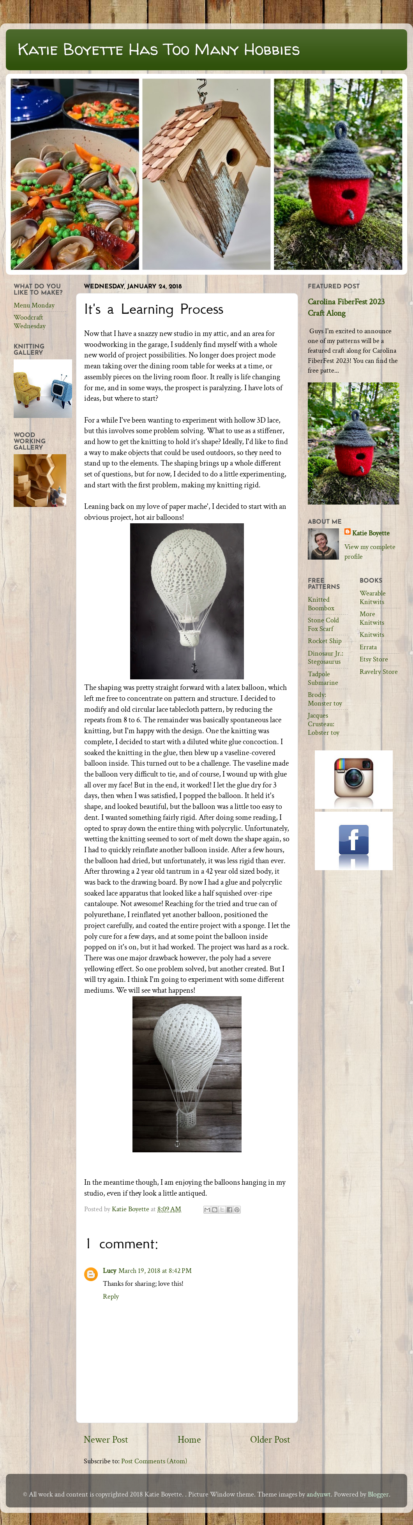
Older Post (270, 1439)
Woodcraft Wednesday (30, 322)
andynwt (319, 1494)
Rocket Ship (325, 640)
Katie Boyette (371, 533)
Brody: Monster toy (325, 699)
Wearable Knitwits (373, 597)
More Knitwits (372, 618)
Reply (111, 1296)
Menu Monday (34, 305)
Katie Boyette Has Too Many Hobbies (159, 49)
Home (189, 1439)
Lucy (109, 1270)
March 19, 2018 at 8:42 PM (155, 1270)
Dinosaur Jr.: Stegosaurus (325, 658)
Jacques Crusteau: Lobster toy (323, 724)
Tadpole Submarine (323, 678)
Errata (368, 647)
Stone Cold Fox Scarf (323, 624)
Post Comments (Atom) (154, 1461)
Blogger (378, 1494)
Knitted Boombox (321, 604)
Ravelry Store (379, 671)
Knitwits (372, 634)
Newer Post (106, 1439)
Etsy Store (374, 659)
